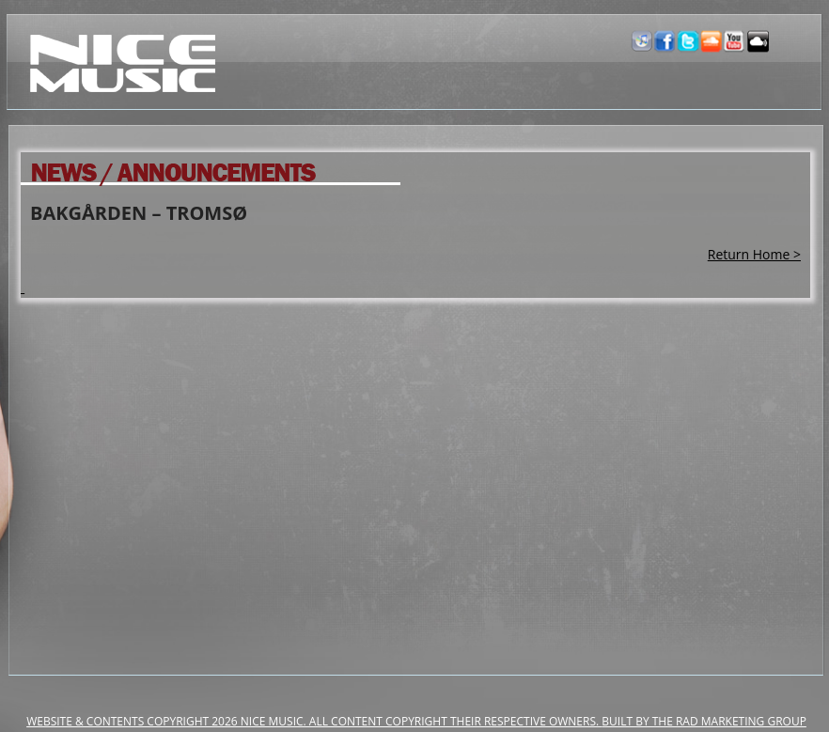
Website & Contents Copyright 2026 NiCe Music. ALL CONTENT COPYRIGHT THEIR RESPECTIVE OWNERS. (314, 721)
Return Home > (754, 254)
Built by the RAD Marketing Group (704, 721)
